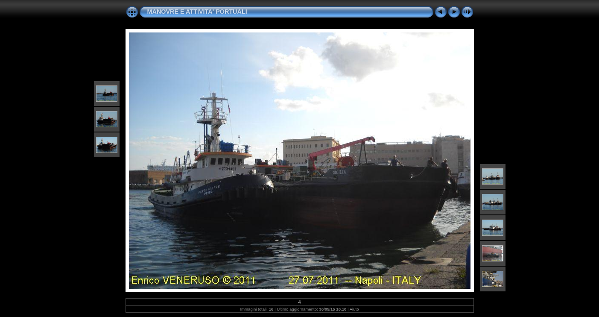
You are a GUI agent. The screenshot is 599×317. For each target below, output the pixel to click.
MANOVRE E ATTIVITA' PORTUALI (197, 11)
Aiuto (354, 309)
